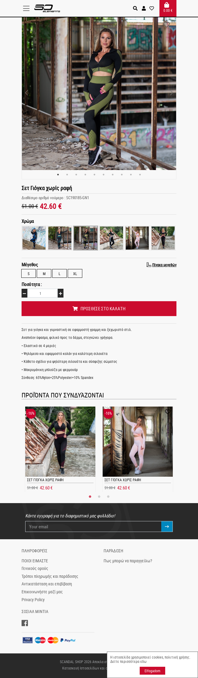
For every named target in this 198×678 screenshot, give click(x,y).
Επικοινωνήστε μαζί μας (42, 592)
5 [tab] (94, 175)
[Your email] (93, 526)
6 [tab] (104, 175)
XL (75, 273)
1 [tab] (58, 175)
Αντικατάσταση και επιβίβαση (47, 584)
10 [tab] (140, 175)
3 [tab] (76, 175)
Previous (26, 93)
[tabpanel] (99, 93)
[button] (144, 8)
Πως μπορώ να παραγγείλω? (128, 561)
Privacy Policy (33, 599)
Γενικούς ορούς (35, 568)
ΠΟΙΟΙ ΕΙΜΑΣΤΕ (35, 561)
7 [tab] (113, 175)
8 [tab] (122, 175)
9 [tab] (131, 175)
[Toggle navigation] (28, 8)
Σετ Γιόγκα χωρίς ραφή (45, 479)
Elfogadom (152, 670)
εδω (143, 661)
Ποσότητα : (32, 284)
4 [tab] (85, 175)
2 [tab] (67, 175)
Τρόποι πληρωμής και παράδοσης (50, 576)
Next (172, 93)
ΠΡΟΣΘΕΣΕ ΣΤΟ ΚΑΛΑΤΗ (99, 308)
